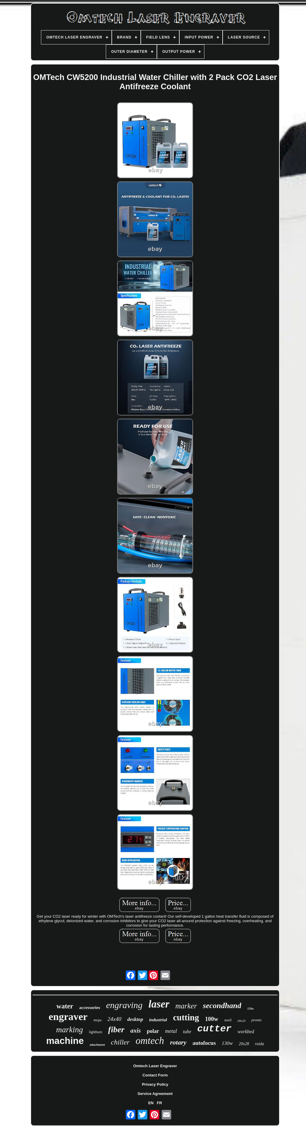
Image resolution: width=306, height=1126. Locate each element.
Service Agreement (154, 1093)
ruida (259, 1044)
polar (153, 1031)
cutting (186, 1017)
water (64, 1006)
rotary (178, 1042)
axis (135, 1030)
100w (211, 1019)
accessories (89, 1007)
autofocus (204, 1043)
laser (159, 1004)
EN (151, 1103)
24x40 (114, 1019)
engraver (68, 1016)
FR (159, 1103)
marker (186, 1006)
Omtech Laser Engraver (155, 1066)
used (227, 1020)
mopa (98, 1020)
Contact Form (155, 1075)
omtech (150, 1040)
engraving (124, 1005)
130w (227, 1043)
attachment (97, 1044)
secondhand (222, 1005)
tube (187, 1031)
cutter (214, 1028)
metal (171, 1031)
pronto (256, 1020)
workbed (246, 1031)
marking (69, 1029)
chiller (120, 1042)
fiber (116, 1029)
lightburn (95, 1032)
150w (250, 1008)
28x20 (241, 1020)
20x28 (244, 1044)
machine (65, 1041)
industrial (158, 1019)
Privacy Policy (155, 1084)
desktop (135, 1019)
